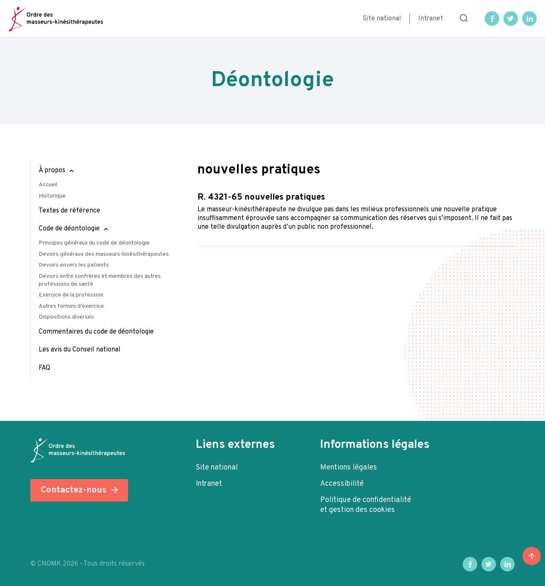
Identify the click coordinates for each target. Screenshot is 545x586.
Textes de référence (69, 211)
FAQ (44, 368)
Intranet (430, 19)
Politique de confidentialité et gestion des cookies (365, 505)
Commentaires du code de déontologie (96, 332)
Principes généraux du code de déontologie (94, 243)
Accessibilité (342, 484)
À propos (52, 170)
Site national (382, 19)
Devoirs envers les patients (74, 265)
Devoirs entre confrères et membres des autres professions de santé (100, 280)
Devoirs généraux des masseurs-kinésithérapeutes (104, 254)
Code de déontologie (69, 229)
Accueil (48, 184)
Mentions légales (348, 467)
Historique (52, 196)
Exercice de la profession (71, 295)
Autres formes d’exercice (71, 306)
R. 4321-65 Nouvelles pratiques (261, 197)
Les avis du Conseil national (80, 350)
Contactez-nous (73, 490)
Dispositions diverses (66, 317)
